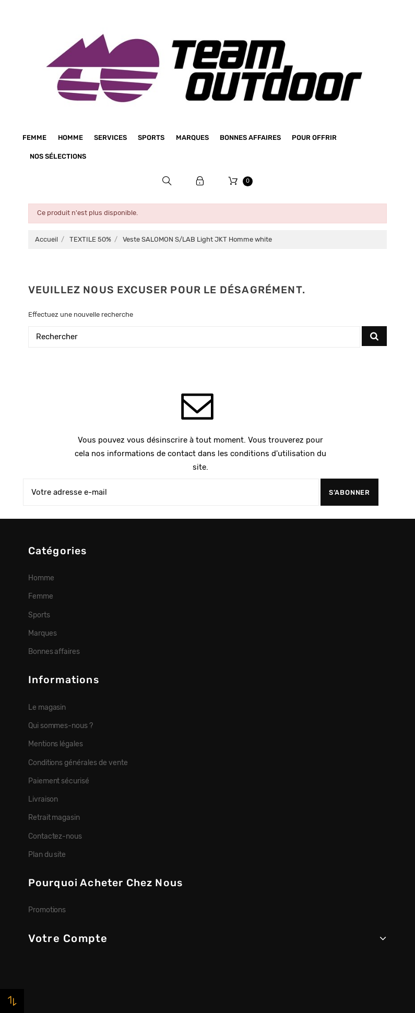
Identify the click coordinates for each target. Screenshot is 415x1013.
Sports (151, 137)
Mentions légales (56, 744)
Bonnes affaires (250, 137)
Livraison (43, 799)
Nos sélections (58, 156)
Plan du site (47, 854)
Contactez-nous (55, 836)
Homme (70, 137)
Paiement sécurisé (59, 781)
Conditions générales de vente (78, 762)
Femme (34, 137)
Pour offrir (314, 137)
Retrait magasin (54, 817)
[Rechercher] (194, 337)
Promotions (47, 909)
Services (110, 137)
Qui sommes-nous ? (60, 725)
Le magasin (47, 707)
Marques (192, 137)
